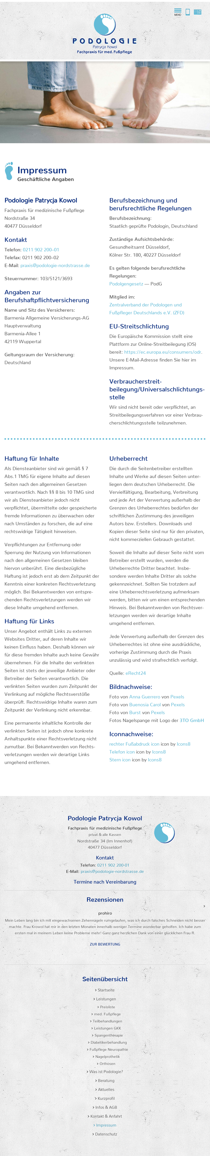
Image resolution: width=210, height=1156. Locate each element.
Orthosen (107, 1062)
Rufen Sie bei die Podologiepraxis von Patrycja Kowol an (187, 12)
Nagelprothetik (107, 1055)
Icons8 (183, 742)
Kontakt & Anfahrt (105, 1115)
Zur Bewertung (105, 943)
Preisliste (107, 1006)
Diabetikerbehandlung (108, 1041)
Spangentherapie (108, 1034)
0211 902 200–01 (41, 248)
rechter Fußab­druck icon (134, 742)
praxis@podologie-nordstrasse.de (198, 12)
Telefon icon (122, 750)
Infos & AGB (105, 1106)
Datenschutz (105, 1133)
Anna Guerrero (144, 695)
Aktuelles (105, 1088)
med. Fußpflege (107, 1013)
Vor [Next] (205, 906)
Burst (135, 711)
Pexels (177, 695)
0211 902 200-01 (113, 864)
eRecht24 (136, 672)
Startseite (106, 989)
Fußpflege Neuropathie (108, 1048)
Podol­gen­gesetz (126, 282)
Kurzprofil (106, 1097)
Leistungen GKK (107, 1027)
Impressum (105, 1124)
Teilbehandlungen (107, 1020)
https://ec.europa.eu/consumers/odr (162, 350)
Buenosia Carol (145, 703)
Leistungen (105, 997)
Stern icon (120, 758)
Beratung (106, 1079)
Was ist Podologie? (105, 1070)
